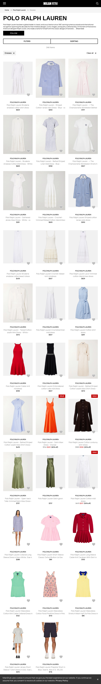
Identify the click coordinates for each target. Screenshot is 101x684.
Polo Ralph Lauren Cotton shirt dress (83, 331)
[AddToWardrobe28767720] (28, 151)
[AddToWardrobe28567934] (28, 657)
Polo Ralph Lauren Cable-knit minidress (18, 387)
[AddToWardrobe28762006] (61, 545)
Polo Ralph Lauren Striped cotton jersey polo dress (83, 218)
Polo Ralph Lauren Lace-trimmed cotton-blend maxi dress (83, 275)
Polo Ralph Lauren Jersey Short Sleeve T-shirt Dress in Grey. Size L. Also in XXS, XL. (17, 669)
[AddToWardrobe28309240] (28, 488)
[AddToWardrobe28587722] (94, 601)
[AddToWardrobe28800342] (28, 95)
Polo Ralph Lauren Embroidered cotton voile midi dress (51, 387)
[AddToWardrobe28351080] (94, 432)
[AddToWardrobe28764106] (61, 207)
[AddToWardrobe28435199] (61, 432)
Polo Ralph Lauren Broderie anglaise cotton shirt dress (18, 106)
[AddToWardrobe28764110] (28, 207)
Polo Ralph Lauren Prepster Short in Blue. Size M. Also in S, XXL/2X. (50, 668)
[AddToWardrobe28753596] (94, 207)
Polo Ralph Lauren (19, 10)
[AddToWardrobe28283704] (61, 488)
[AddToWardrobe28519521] (28, 432)
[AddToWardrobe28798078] (28, 545)
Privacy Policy (62, 680)
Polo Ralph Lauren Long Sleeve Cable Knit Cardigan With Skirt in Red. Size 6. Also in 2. (83, 557)
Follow (13, 33)
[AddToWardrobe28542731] (61, 320)
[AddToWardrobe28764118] (61, 151)
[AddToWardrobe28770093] (94, 95)
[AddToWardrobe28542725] (28, 376)
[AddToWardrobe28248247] (94, 488)
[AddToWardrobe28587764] (28, 601)
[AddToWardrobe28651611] (94, 545)
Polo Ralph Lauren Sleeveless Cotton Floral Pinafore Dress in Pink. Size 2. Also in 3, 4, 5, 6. (50, 613)
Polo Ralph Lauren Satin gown (50, 498)
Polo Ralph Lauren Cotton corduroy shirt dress (83, 443)
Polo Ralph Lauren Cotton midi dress (83, 499)
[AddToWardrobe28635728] (94, 264)
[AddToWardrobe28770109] (61, 95)
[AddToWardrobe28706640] (28, 264)
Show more (80, 29)
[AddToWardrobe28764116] (94, 151)
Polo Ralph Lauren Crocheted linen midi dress (50, 331)
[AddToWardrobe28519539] (94, 376)
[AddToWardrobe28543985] (28, 320)
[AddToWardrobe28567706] (61, 657)
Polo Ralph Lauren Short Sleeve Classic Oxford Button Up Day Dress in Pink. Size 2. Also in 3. (50, 557)
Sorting (74, 41)
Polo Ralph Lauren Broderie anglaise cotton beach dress (18, 275)
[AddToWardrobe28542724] (61, 376)
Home (7, 10)
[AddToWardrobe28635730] (61, 264)
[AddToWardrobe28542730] (94, 320)
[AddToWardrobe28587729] (61, 601)
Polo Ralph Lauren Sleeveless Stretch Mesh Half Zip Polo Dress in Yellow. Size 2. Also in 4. (83, 613)
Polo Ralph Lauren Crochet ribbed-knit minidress (50, 275)
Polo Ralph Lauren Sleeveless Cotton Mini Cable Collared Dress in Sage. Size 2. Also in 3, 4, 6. (17, 613)
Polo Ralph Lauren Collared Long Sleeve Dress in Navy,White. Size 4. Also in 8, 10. (17, 557)
